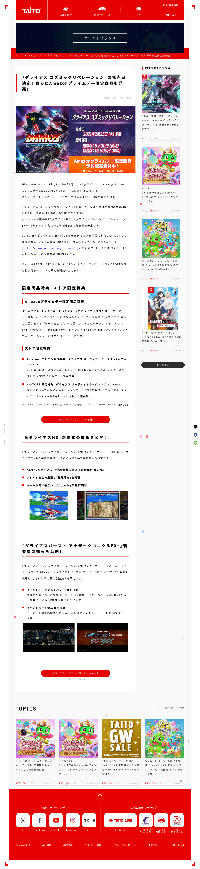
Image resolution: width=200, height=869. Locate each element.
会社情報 (46, 845)
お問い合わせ (177, 845)
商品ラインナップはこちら (75, 419)
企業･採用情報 (170, 5)
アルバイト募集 (93, 845)
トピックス (35, 55)
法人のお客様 (23, 845)
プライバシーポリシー (125, 845)
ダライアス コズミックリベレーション (75, 673)
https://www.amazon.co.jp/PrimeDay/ (52, 248)
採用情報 (68, 845)
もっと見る (163, 364)
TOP (19, 55)
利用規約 (153, 845)
